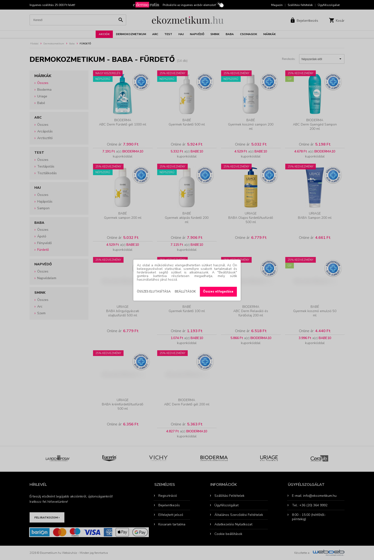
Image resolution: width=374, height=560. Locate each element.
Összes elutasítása (154, 291)
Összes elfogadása (218, 291)
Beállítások (185, 291)
